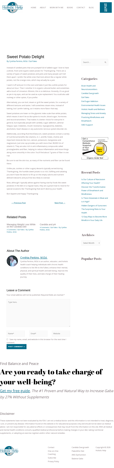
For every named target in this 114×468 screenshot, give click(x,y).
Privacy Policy (53, 461)
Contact (51, 447)
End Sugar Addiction (89, 101)
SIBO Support (87, 125)
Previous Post (18, 202)
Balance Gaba (77, 458)
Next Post (60, 202)
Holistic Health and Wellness (93, 109)
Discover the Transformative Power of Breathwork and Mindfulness (93, 190)
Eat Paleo (33, 61)
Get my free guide (15, 390)
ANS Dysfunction (79, 455)
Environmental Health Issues (93, 105)
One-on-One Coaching (53, 452)
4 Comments (44, 227)
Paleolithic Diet (78, 451)
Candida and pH (48, 224)
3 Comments (11, 230)
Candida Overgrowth (90, 93)
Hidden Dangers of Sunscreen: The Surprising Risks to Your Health (94, 209)
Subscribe (52, 458)
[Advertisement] (57, 31)
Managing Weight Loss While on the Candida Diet (21, 225)
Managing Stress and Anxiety (93, 113)
